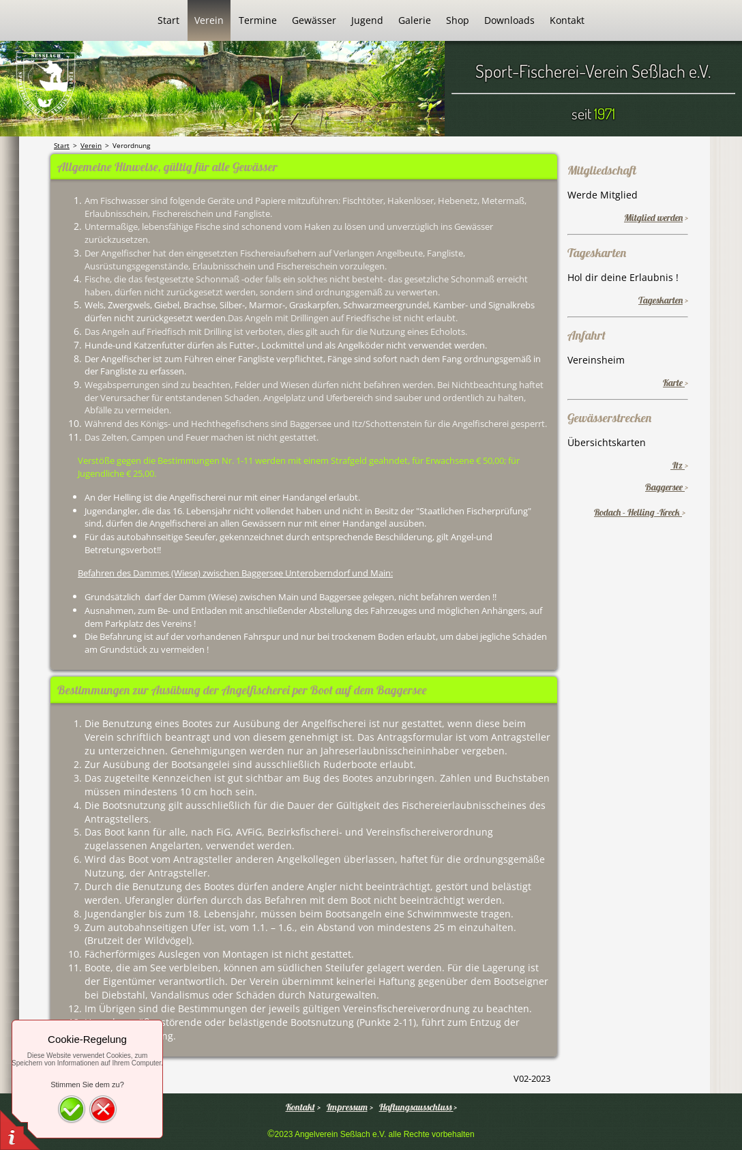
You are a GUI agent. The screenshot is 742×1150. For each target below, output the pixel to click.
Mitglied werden (653, 217)
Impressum (347, 1107)
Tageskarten (660, 300)
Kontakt (300, 1107)
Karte (674, 383)
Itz (677, 465)
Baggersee (665, 487)
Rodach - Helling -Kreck (638, 512)
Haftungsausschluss (416, 1107)
